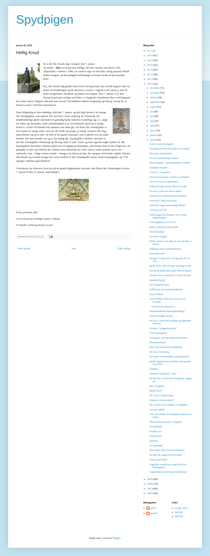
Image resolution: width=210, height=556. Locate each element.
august (153, 106)
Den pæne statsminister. (160, 153)
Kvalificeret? (155, 431)
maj (152, 121)
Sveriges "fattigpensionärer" (163, 328)
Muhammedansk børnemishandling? (167, 311)
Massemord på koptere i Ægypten (165, 421)
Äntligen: (154, 368)
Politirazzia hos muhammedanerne (166, 289)
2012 (150, 74)
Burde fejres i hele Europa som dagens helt (170, 265)
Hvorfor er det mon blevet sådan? (165, 191)
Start (73, 248)
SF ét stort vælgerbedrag (161, 395)
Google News (181, 508)
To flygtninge (156, 445)
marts (153, 130)
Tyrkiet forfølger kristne (161, 316)
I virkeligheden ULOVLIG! (162, 222)
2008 (150, 483)
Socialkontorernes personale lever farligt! (169, 148)
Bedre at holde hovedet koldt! (163, 227)
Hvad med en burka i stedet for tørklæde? (169, 177)
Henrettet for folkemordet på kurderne (167, 195)
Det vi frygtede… (158, 386)
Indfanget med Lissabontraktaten (165, 248)
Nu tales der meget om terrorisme (165, 455)
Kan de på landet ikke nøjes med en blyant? (170, 270)
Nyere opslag (23, 248)
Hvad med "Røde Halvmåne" (163, 200)
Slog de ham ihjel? (158, 459)
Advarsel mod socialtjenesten (163, 181)
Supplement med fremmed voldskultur (168, 471)
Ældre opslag (123, 248)
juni (152, 116)
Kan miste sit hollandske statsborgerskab (169, 356)
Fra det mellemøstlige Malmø (163, 158)
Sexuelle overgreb (158, 236)
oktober (154, 97)
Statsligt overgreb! (158, 167)
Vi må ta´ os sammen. (159, 172)
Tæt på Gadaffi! (157, 409)
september (155, 102)
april (152, 125)
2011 (150, 79)
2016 (150, 55)
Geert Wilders (156, 294)
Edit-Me (179, 512)
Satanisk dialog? (157, 280)
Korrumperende (157, 253)
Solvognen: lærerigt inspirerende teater (168, 337)
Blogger (117, 538)
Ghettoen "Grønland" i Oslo (162, 373)
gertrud (154, 513)
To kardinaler (155, 426)
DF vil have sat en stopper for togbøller (168, 404)
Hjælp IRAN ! (156, 390)
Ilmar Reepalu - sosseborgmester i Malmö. (170, 162)
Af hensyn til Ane (158, 210)
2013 (150, 69)
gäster (153, 508)
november (155, 92)
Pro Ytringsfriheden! (159, 284)
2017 (150, 50)
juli (152, 111)
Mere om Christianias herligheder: (166, 347)
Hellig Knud (155, 436)
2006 (150, 493)
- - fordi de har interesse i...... (163, 306)
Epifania (153, 440)
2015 (150, 60)
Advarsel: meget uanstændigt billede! (167, 205)
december (155, 88)
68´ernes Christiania (159, 351)
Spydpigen (45, 19)
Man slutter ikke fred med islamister (167, 450)
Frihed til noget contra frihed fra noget (168, 186)
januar (153, 139)
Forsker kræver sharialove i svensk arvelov (170, 275)
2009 (150, 479)
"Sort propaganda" (158, 333)
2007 (150, 488)
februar (154, 135)
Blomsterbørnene (157, 342)
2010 (150, 83)
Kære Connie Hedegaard (161, 144)
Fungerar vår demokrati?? (161, 400)
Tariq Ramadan (156, 231)
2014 (150, 65)
